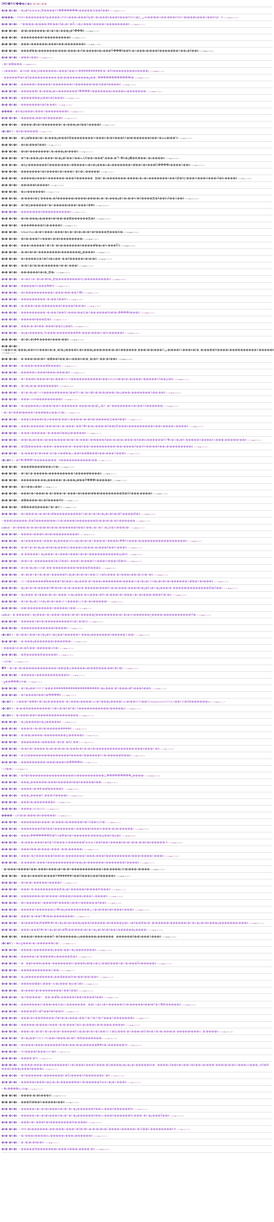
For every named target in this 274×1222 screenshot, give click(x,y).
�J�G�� (40, 3)
